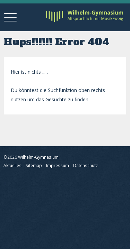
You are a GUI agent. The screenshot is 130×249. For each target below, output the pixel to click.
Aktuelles (12, 165)
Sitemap (34, 165)
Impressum (57, 165)
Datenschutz (85, 165)
